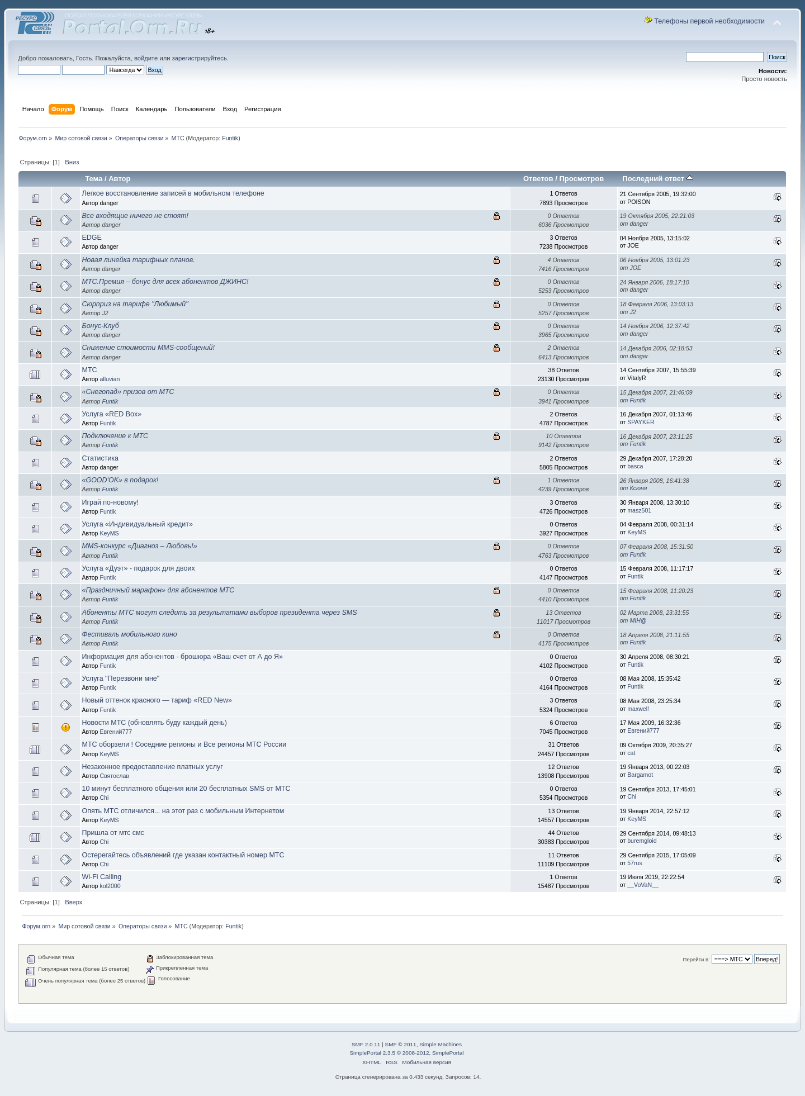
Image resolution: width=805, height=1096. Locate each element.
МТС (89, 370)
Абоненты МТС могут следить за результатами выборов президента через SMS (219, 612)
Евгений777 (116, 731)
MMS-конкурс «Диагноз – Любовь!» (139, 546)
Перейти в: (696, 959)
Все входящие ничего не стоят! (135, 216)
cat (631, 752)
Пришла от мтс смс (113, 833)
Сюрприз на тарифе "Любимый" (135, 304)
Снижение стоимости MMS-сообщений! (148, 348)
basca (635, 466)
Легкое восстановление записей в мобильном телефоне (173, 193)
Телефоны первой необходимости (709, 21)
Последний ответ (657, 178)
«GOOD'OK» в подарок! (120, 480)
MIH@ (637, 620)
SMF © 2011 (400, 1044)
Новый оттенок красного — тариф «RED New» (157, 700)
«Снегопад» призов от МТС (128, 392)
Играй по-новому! (110, 502)
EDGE (92, 237)
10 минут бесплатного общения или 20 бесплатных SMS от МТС (186, 789)
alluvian (110, 379)
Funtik (230, 138)
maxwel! (638, 708)
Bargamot (640, 774)
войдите (146, 58)
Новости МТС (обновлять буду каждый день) (154, 723)
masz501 (639, 510)
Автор (119, 178)
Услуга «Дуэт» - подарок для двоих (138, 568)
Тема (93, 178)
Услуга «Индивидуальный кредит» (137, 524)
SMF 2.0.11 (366, 1044)
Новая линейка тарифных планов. (138, 260)
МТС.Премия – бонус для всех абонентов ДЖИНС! (165, 282)
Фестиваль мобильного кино (129, 634)
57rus (634, 863)
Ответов (538, 178)
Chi (104, 797)
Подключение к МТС (115, 436)
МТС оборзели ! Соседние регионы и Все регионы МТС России (184, 744)
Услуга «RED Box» (112, 414)
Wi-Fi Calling (102, 877)
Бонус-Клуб (100, 326)
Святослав (114, 775)
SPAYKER (640, 422)
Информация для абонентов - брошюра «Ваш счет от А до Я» (182, 657)
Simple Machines (440, 1044)
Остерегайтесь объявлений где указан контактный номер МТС (183, 855)
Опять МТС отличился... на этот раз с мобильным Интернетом (183, 811)
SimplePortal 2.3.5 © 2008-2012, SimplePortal (406, 1053)
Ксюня (638, 488)
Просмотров (581, 178)
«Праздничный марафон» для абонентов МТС (158, 590)
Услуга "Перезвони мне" (121, 678)
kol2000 (110, 886)
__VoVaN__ (643, 884)
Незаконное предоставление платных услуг (152, 767)
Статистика (100, 458)
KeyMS (109, 533)
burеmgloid (641, 840)
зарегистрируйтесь (199, 58)
